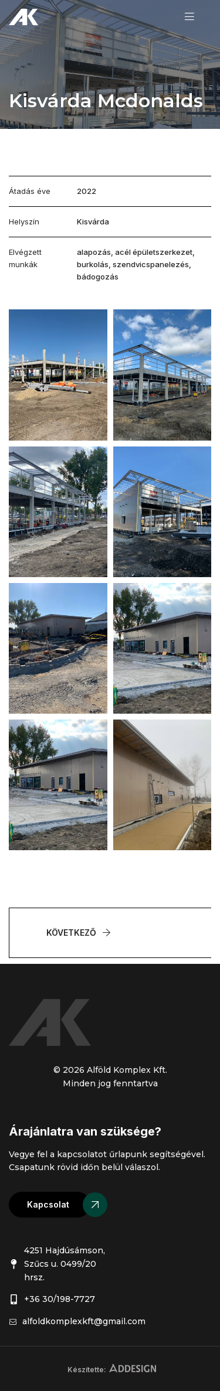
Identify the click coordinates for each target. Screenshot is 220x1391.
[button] (49, 1205)
